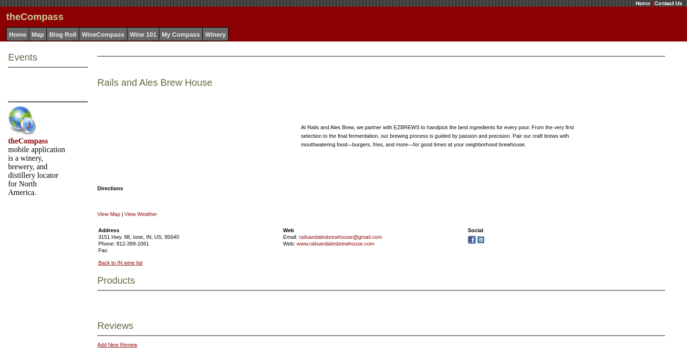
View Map (108, 214)
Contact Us (668, 3)
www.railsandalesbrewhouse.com (336, 243)
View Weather (141, 214)
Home (642, 3)
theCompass (28, 141)
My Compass (181, 34)
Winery (215, 34)
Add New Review (117, 345)
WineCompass (103, 34)
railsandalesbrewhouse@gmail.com (340, 237)
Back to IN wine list (120, 263)
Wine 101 (143, 34)
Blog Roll (62, 34)
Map (37, 34)
